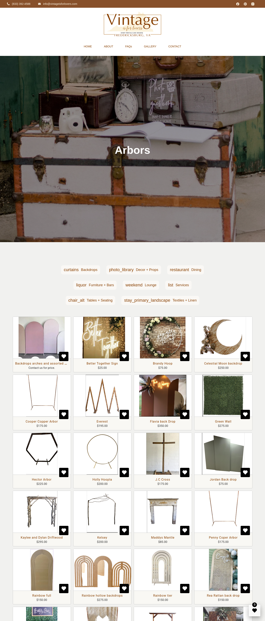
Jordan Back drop (223, 479)
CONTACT (174, 46)
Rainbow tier (162, 595)
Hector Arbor (42, 479)
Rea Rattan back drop (223, 595)
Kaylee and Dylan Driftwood (42, 537)
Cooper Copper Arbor (42, 421)
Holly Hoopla (102, 479)
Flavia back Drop (163, 421)
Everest (102, 421)
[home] (132, 24)
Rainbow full (41, 595)
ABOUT (108, 46)
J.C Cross (162, 479)
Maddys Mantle (162, 537)
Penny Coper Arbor (223, 537)
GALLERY (150, 46)
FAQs (128, 46)
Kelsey (102, 537)
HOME (88, 46)
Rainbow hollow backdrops (102, 595)
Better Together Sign (102, 363)
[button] (80, 269)
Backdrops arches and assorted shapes (45, 363)
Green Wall (223, 421)
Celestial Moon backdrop (223, 363)
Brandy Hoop (163, 363)
